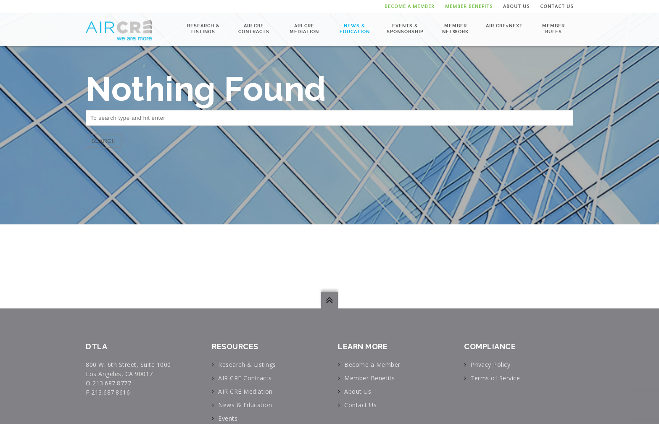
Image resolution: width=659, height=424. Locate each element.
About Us (516, 6)
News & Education (355, 28)
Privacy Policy (490, 365)
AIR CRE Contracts (253, 28)
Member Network (455, 28)
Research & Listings (203, 28)
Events (227, 418)
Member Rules (553, 28)
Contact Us (556, 6)
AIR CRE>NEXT (504, 26)
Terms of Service (495, 378)
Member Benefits (469, 6)
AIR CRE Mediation (304, 28)
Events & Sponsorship (405, 28)
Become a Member (410, 6)
